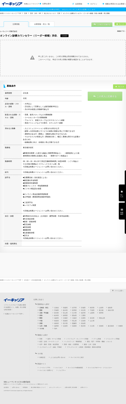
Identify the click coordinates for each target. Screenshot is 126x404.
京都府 (65, 318)
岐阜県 (56, 315)
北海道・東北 (43, 308)
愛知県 (74, 315)
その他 (41, 328)
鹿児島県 (111, 326)
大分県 (92, 326)
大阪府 (74, 318)
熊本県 (83, 326)
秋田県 (92, 308)
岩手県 (74, 308)
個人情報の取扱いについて (38, 387)
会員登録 (78, 4)
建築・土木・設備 (90, 344)
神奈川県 (111, 310)
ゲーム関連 (97, 339)
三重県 (83, 315)
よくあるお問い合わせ (58, 357)
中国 (40, 321)
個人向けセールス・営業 (52, 13)
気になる (121, 195)
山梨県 (92, 313)
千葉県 (92, 310)
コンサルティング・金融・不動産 (50, 347)
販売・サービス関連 (54, 339)
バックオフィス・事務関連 (73, 341)
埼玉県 (83, 310)
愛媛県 (74, 323)
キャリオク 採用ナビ (46, 370)
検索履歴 (121, 213)
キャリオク (59, 368)
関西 (40, 318)
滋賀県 (56, 318)
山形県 (101, 308)
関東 (40, 310)
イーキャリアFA (44, 368)
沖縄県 (120, 326)
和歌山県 (102, 318)
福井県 (83, 313)
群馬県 (74, 310)
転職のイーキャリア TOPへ (14, 314)
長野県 (101, 313)
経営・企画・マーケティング (49, 341)
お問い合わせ (15, 387)
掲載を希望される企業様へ (115, 4)
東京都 (101, 310)
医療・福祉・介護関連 (71, 344)
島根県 (65, 321)
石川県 (74, 313)
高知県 (83, 323)
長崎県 (74, 326)
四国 (40, 323)
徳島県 (56, 323)
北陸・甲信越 (43, 313)
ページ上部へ (119, 291)
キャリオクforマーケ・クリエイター (100, 368)
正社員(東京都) (36, 280)
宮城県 (83, 308)
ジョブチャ (62, 370)
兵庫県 (83, 318)
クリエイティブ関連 (112, 339)
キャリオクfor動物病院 (75, 368)
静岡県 (65, 315)
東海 (40, 315)
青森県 (65, 308)
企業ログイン (84, 387)
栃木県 (65, 310)
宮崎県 (101, 326)
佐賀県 (65, 326)
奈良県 (92, 318)
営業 (25, 13)
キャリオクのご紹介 (77, 357)
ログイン (93, 4)
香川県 (65, 323)
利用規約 (25, 387)
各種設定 (42, 357)
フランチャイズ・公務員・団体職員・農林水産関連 (84, 347)
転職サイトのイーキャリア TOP (10, 13)
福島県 (110, 308)
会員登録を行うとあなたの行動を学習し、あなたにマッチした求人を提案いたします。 (63, 9)
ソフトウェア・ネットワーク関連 (77, 339)
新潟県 (56, 313)
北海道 (56, 308)
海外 (55, 328)
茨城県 (56, 310)
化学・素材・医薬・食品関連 (49, 344)
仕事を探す (46, 4)
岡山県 (74, 321)
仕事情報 (16, 24)
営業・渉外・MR (35, 13)
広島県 (83, 321)
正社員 (26, 280)
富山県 (65, 313)
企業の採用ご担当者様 (71, 387)
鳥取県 (56, 321)
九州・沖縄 (43, 326)
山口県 (92, 321)
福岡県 (56, 326)
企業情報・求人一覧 (42, 24)
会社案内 (6, 387)
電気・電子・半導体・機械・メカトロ (99, 341)
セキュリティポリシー (55, 387)
